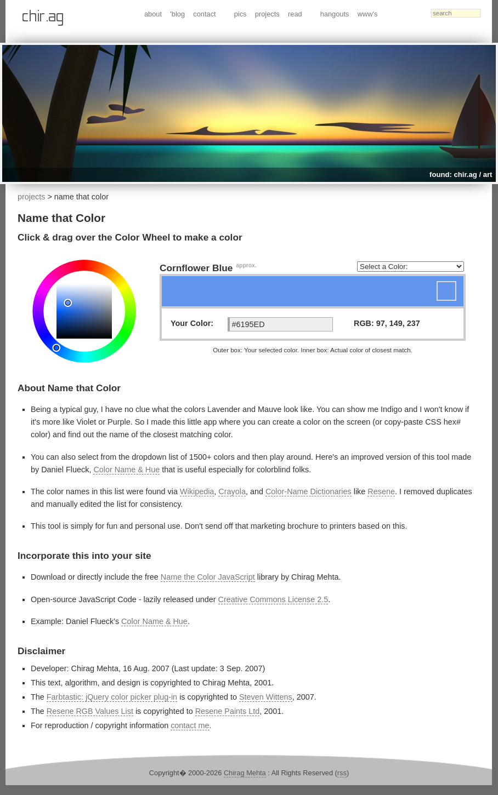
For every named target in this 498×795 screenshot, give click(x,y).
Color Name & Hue (126, 469)
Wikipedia (197, 491)
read (295, 14)
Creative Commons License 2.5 (273, 599)
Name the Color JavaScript (208, 577)
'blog (177, 14)
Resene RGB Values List (90, 711)
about (153, 14)
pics (240, 14)
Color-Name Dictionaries (308, 491)
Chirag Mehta (245, 773)
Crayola (232, 491)
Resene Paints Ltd (227, 711)
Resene (381, 491)
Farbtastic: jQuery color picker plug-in (112, 697)
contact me (190, 725)
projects (267, 14)
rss (342, 773)
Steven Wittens (265, 697)
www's (368, 14)
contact (204, 14)
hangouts (334, 14)
